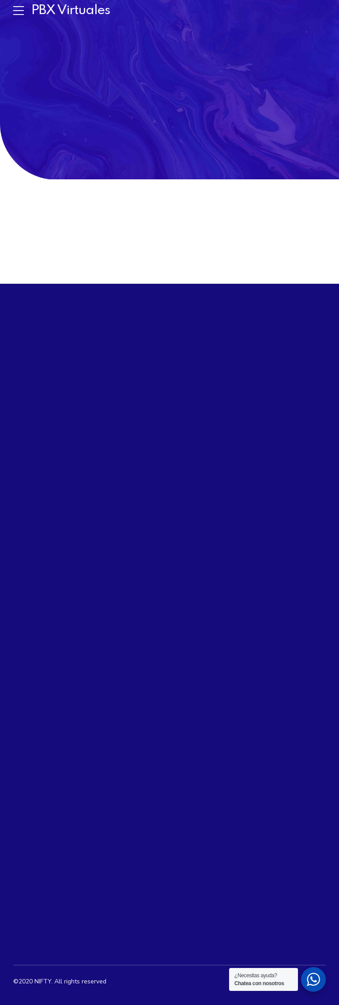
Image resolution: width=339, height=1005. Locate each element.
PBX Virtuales (70, 10)
